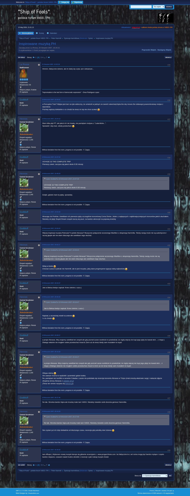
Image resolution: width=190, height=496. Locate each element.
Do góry (21, 465)
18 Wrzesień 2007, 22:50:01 (51, 99)
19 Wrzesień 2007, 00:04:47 (51, 283)
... (45, 57)
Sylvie (90, 38)
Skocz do (138, 476)
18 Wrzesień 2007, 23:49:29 (51, 173)
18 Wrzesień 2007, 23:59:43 (51, 228)
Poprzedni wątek (149, 50)
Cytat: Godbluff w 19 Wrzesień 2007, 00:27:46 (62, 417)
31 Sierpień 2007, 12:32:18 (51, 64)
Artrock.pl (69, 384)
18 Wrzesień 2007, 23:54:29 (51, 212)
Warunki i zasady (160, 490)
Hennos (23, 119)
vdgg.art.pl (136, 27)
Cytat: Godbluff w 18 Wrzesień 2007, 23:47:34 (62, 179)
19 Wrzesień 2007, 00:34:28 (51, 411)
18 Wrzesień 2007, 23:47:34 (51, 157)
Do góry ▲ (170, 490)
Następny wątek (164, 50)
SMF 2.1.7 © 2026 (21, 490)
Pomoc (152, 490)
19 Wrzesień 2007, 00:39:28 (51, 450)
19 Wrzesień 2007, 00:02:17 (51, 244)
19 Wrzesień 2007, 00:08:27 (51, 335)
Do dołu (21, 57)
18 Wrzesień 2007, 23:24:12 (51, 119)
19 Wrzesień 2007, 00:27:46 (51, 397)
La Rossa (24, 64)
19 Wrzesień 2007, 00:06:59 (51, 297)
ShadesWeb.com (33, 493)
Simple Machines (33, 490)
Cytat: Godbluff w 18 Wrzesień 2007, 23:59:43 (62, 250)
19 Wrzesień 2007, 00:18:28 (51, 351)
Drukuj (168, 57)
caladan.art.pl (68, 381)
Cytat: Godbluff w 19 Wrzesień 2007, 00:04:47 (62, 302)
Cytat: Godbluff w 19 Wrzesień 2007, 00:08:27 (62, 357)
